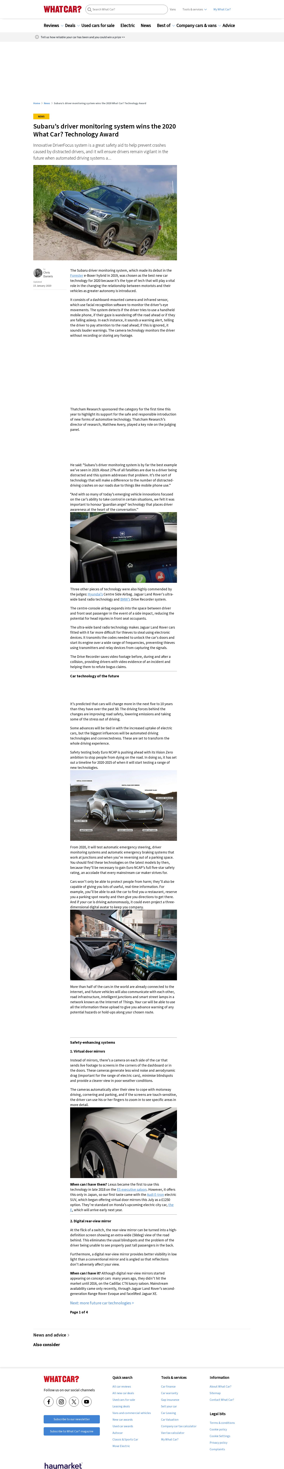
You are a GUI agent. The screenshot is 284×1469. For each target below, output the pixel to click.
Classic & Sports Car (125, 1439)
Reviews (54, 25)
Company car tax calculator (178, 1426)
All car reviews (122, 1386)
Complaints (217, 1449)
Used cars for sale (100, 25)
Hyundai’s (95, 594)
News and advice (51, 1335)
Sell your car (169, 1406)
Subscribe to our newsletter (72, 1419)
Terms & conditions (222, 1423)
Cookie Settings (220, 1436)
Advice (231, 25)
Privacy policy (218, 1443)
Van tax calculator (172, 1433)
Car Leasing (168, 1413)
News (148, 25)
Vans (173, 9)
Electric (129, 25)
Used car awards (123, 1426)
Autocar (118, 1433)
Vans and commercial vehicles (132, 1413)
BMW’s (125, 599)
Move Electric (121, 1446)
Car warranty (169, 1393)
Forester (76, 275)
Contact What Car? (222, 1400)
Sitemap (215, 1393)
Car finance (168, 1386)
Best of (166, 25)
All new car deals (123, 1393)
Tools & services (192, 9)
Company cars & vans (198, 25)
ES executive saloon (132, 1189)
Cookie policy (218, 1429)
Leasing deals (121, 1406)
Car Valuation (169, 1420)
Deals (72, 25)
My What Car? (222, 9)
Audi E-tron (155, 1194)
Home (36, 103)
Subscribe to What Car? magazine (71, 1431)
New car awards (123, 1420)
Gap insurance (170, 1400)
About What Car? (220, 1386)
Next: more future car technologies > (102, 1302)
